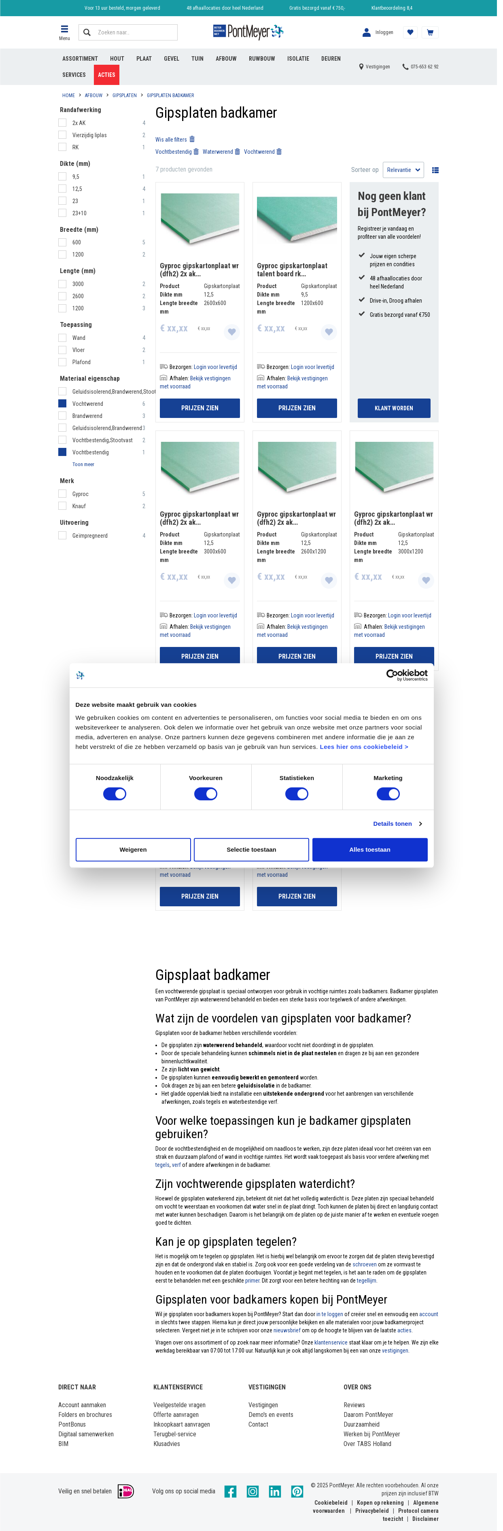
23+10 (80, 213)
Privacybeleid (372, 1511)
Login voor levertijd (215, 367)
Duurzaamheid (362, 1424)
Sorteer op (365, 170)
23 (75, 201)
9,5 (76, 177)
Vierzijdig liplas (90, 135)
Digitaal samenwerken (86, 1434)
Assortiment (80, 58)
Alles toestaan (370, 849)
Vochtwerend (87, 404)
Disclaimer (425, 1519)
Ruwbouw (262, 58)
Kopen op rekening (380, 1502)
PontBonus (72, 1424)
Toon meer (83, 464)
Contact (258, 1424)
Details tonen (393, 823)
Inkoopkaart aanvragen (181, 1424)
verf (176, 1165)
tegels (162, 1165)
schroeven (364, 1264)
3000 (78, 284)
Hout (117, 58)
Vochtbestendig (90, 452)
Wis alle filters (175, 139)
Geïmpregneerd (90, 535)
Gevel (171, 58)
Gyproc (81, 494)
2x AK (79, 123)
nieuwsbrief (287, 1330)
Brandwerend (87, 416)
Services (74, 75)
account (428, 1314)
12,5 (77, 189)
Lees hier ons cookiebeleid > (364, 746)
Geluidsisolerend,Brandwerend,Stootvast (119, 391)
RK (76, 147)
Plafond (82, 362)
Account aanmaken (82, 1405)
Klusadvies (166, 1444)
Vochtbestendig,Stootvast (102, 440)
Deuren (331, 58)
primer (252, 1280)
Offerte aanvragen (176, 1415)
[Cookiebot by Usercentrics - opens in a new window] (392, 675)
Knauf (79, 506)
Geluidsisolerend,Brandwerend (107, 428)
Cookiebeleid (331, 1502)
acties (404, 1330)
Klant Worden (394, 408)
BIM (63, 1444)
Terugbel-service (174, 1434)
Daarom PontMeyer (368, 1415)
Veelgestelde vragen (179, 1405)
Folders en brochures (85, 1415)
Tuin (197, 58)
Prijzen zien (200, 408)
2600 (78, 296)
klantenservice (331, 1342)
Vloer (79, 350)
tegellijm (366, 1280)
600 (77, 242)
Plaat (144, 58)
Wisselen (433, 170)
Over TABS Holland (367, 1444)
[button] (64, 32)
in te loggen (329, 1314)
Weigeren (132, 849)
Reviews (354, 1405)
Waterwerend (221, 151)
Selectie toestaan (251, 849)
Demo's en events (270, 1415)
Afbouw (226, 58)
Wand (79, 338)
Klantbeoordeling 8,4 (391, 8)
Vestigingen (263, 1405)
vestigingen (395, 1350)
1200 (78, 254)
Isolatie (298, 58)
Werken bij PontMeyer (372, 1434)
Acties (106, 75)
